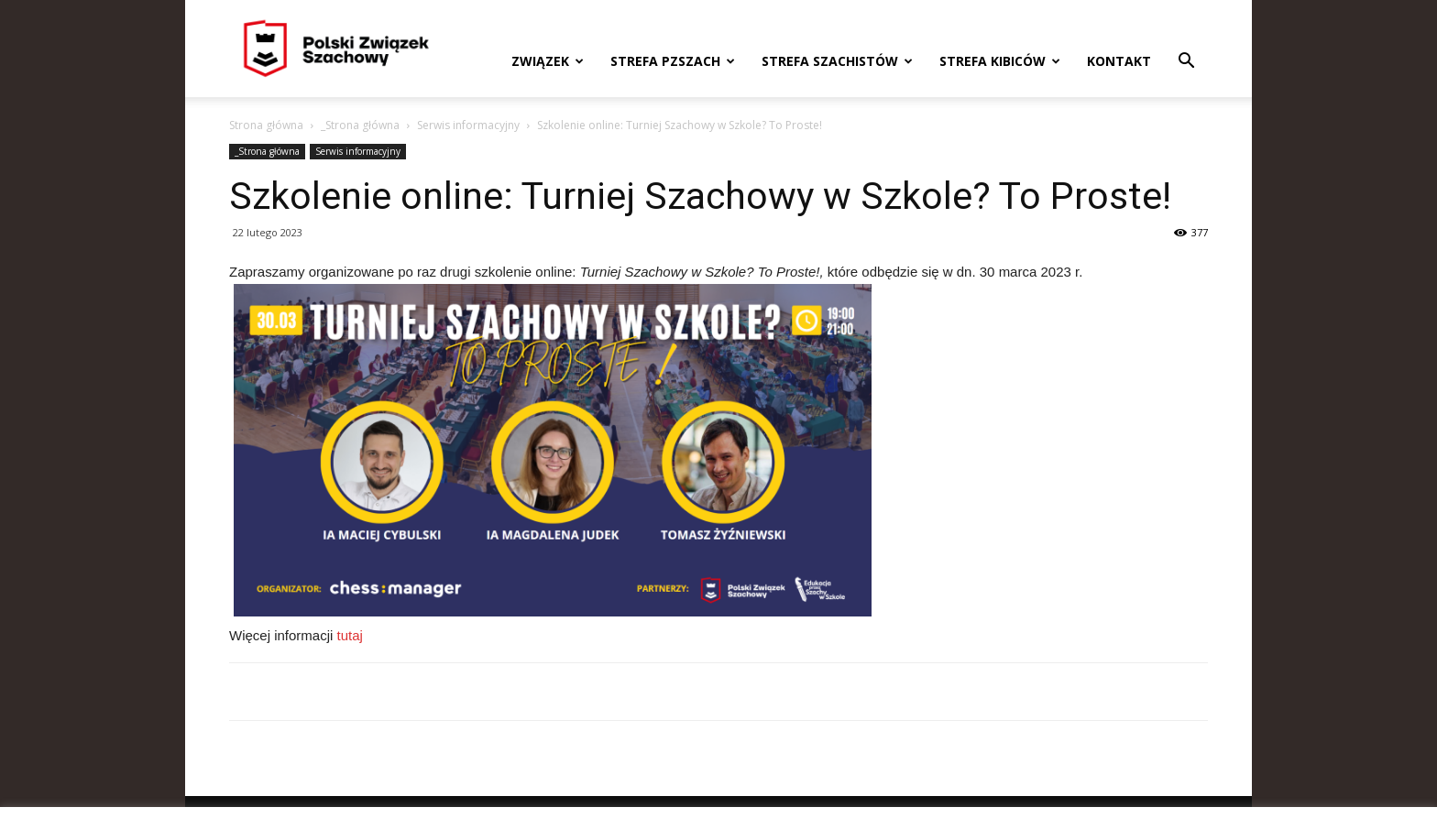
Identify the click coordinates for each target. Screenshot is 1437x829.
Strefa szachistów (837, 61)
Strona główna (266, 125)
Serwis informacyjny (468, 125)
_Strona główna (360, 125)
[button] (1186, 62)
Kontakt (1119, 61)
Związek (547, 61)
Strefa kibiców (999, 61)
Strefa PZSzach (672, 61)
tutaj (350, 635)
